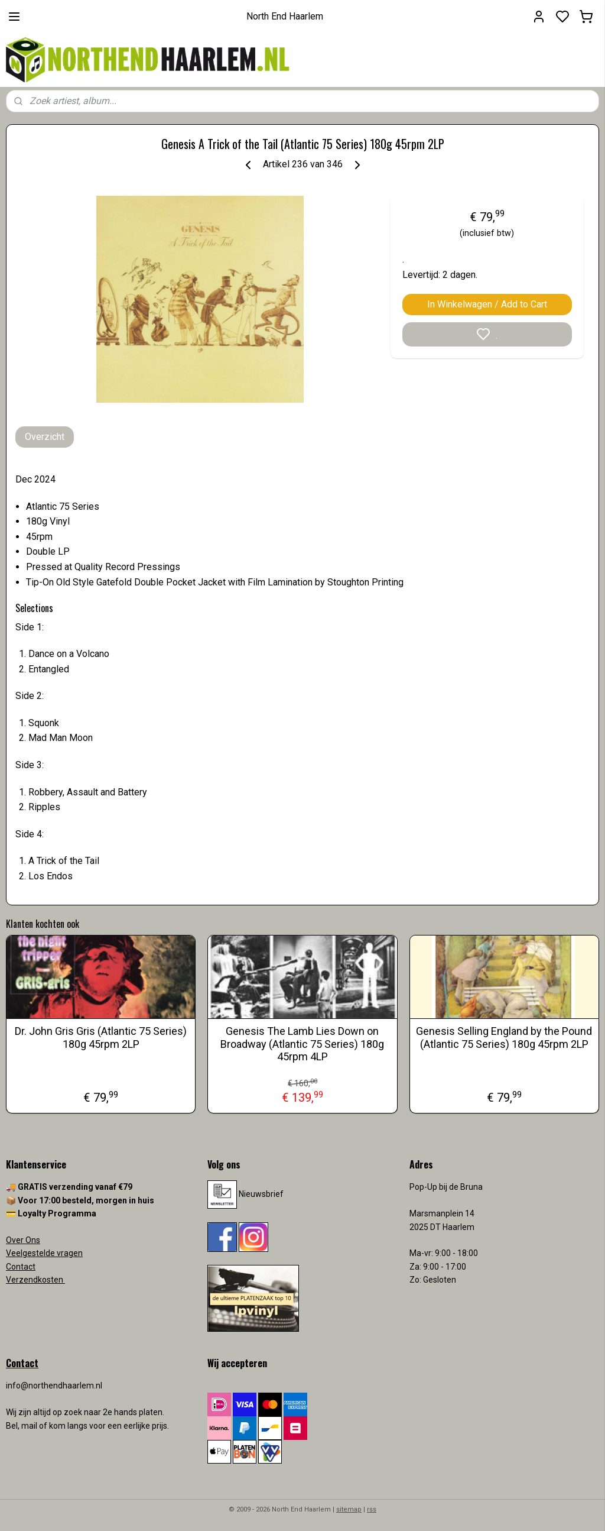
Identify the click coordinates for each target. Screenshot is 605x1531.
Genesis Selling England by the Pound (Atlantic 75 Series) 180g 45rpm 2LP (504, 1037)
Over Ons (23, 1240)
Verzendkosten (35, 1279)
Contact (20, 1266)
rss (371, 1509)
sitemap (349, 1509)
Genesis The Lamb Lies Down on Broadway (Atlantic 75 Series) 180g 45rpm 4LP (302, 1044)
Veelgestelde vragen (44, 1253)
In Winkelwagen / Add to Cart (487, 304)
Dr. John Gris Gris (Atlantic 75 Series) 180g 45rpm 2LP (101, 1037)
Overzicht (44, 436)
